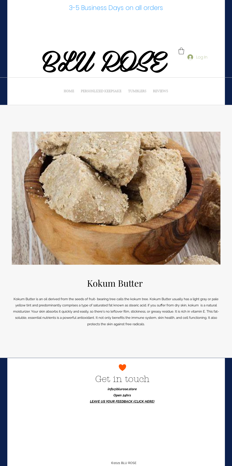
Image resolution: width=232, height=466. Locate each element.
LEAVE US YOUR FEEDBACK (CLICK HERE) (122, 401)
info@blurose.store (122, 389)
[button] (181, 51)
